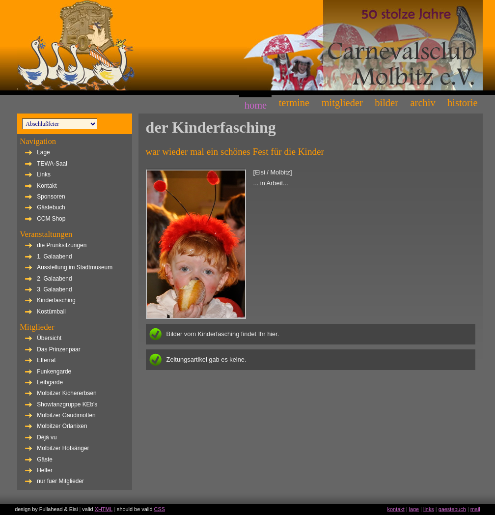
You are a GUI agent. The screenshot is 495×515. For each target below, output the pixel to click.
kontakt (396, 509)
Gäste (45, 459)
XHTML (103, 509)
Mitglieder (342, 102)
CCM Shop (51, 218)
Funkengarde (54, 371)
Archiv (422, 102)
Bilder (386, 102)
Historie (462, 102)
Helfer (45, 470)
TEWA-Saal (52, 163)
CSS (159, 509)
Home (256, 105)
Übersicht (49, 338)
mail (475, 509)
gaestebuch (452, 509)
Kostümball (51, 311)
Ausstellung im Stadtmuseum (74, 267)
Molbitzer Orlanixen (62, 426)
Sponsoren (51, 196)
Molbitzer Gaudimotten (66, 415)
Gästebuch (51, 207)
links (428, 509)
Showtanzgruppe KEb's (67, 404)
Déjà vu (46, 437)
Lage (43, 152)
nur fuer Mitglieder (60, 481)
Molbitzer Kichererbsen (66, 393)
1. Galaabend (54, 256)
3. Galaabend (54, 289)
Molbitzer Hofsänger (63, 448)
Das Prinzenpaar (58, 349)
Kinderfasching (56, 300)
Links (44, 174)
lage (414, 509)
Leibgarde (50, 382)
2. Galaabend (54, 278)
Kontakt (46, 185)
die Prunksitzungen (61, 245)
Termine (294, 102)
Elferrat (46, 360)
